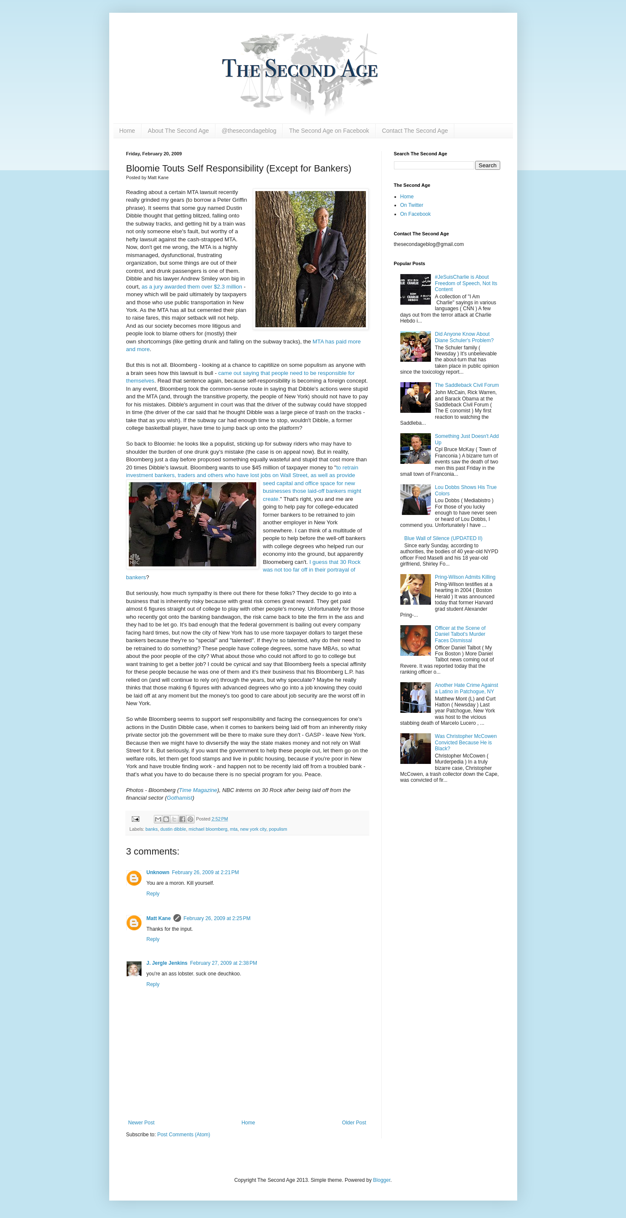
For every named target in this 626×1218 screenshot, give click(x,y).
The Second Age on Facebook (329, 130)
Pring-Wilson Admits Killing (465, 577)
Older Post (354, 1123)
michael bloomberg (208, 829)
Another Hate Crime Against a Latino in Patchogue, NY (466, 688)
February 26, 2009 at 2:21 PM (205, 872)
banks (151, 829)
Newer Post (141, 1123)
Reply (153, 894)
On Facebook (415, 214)
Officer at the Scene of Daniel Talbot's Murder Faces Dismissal (460, 634)
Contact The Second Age (415, 130)
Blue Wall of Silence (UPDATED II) (443, 538)
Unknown (158, 872)
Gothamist (180, 798)
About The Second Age (178, 130)
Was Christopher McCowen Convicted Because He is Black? (466, 742)
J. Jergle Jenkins (167, 963)
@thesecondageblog (249, 130)
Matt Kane (159, 918)
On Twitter (411, 205)
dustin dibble (173, 829)
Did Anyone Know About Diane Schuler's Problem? (464, 337)
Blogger (382, 1180)
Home (127, 130)
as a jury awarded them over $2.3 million (192, 286)
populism (278, 829)
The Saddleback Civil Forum (467, 385)
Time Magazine (198, 790)
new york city (253, 829)
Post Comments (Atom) (183, 1135)
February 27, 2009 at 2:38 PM (223, 963)
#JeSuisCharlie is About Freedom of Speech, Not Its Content (466, 283)
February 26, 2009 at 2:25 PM (217, 918)
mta (234, 829)
